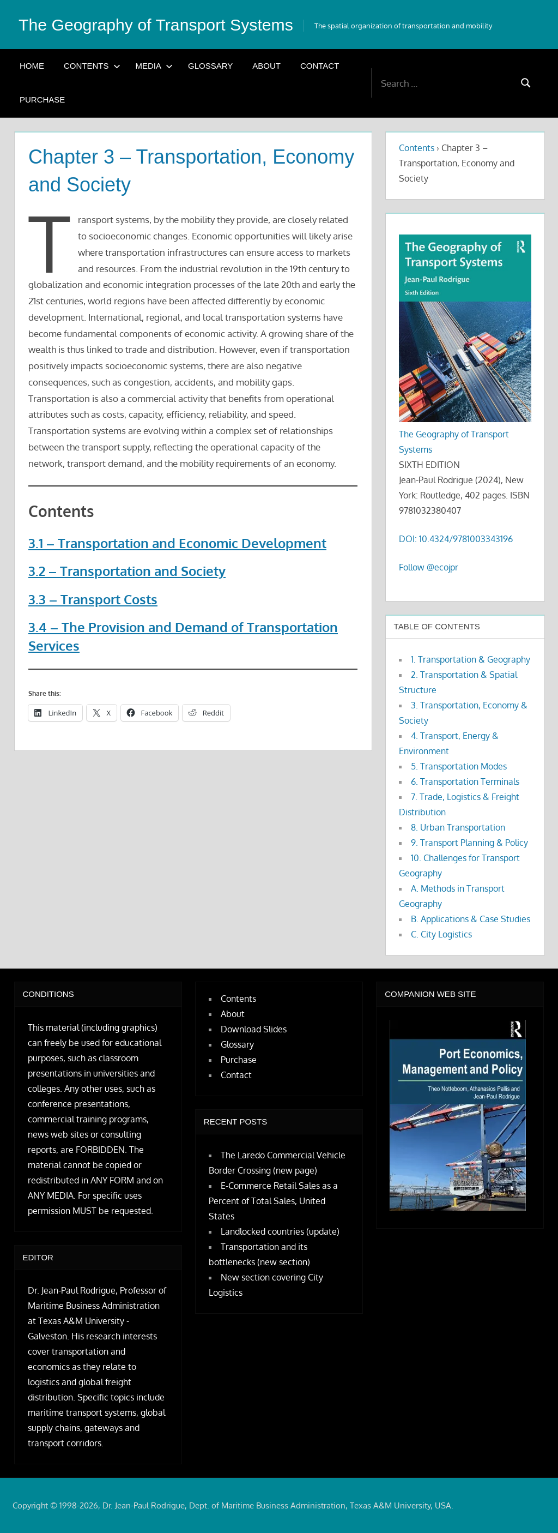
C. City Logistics (441, 934)
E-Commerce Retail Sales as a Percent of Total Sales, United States (273, 1201)
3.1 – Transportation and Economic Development (177, 542)
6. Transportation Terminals (465, 781)
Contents (92, 65)
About (266, 65)
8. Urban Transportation (458, 827)
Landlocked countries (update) (280, 1231)
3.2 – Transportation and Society (127, 570)
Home (32, 65)
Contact (319, 65)
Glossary (210, 65)
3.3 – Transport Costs (92, 599)
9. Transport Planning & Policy (469, 842)
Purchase (42, 99)
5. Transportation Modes (459, 766)
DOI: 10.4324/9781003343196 (456, 538)
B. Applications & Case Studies (470, 918)
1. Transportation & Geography (470, 659)
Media (154, 65)
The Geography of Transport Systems (164, 24)
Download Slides (254, 1029)
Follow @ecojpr (428, 567)
